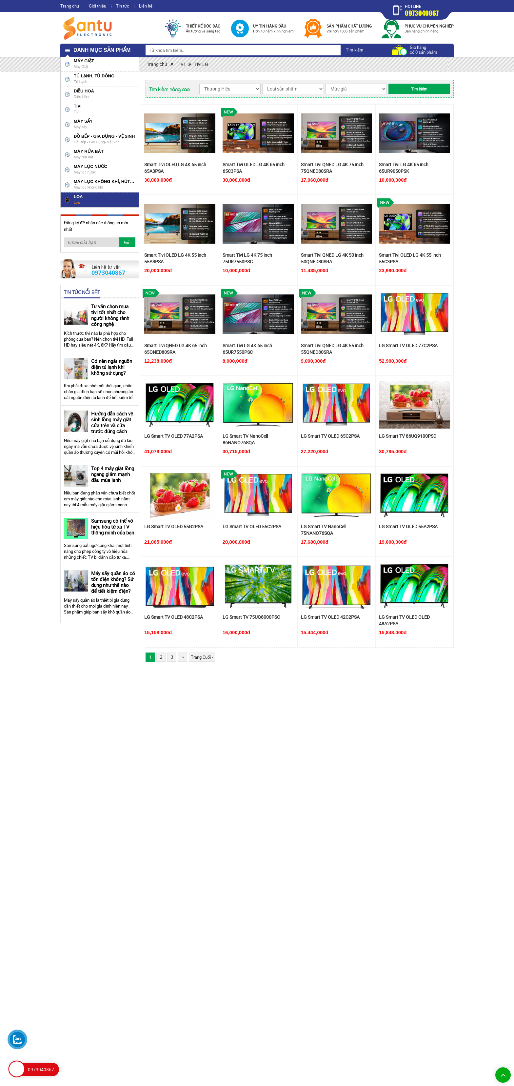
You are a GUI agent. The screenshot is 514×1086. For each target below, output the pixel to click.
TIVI (181, 64)
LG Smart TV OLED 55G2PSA (173, 526)
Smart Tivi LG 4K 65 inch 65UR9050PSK (403, 167)
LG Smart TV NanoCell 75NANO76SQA (323, 529)
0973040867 (422, 13)
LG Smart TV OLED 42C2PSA (330, 617)
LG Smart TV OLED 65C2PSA (330, 436)
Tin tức (122, 6)
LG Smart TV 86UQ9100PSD (407, 436)
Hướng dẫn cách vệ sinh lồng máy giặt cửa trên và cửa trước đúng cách (112, 422)
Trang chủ (69, 6)
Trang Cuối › (202, 657)
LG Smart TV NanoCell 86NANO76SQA (245, 439)
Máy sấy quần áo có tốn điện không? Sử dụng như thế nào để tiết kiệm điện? (113, 582)
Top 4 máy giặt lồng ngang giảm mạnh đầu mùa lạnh (112, 474)
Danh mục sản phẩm (101, 50)
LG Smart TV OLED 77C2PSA (408, 345)
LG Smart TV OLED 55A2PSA (408, 526)
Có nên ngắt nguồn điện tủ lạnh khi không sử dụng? (111, 367)
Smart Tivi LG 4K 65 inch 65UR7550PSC (247, 348)
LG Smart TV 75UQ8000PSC (251, 617)
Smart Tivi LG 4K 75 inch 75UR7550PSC (247, 258)
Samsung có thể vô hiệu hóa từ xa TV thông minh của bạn (112, 526)
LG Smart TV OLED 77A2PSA (173, 436)
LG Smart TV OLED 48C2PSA (173, 617)
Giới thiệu (97, 6)
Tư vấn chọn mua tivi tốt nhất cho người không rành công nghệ (110, 315)
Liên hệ (145, 6)
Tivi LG (201, 64)
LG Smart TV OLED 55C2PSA (252, 526)
